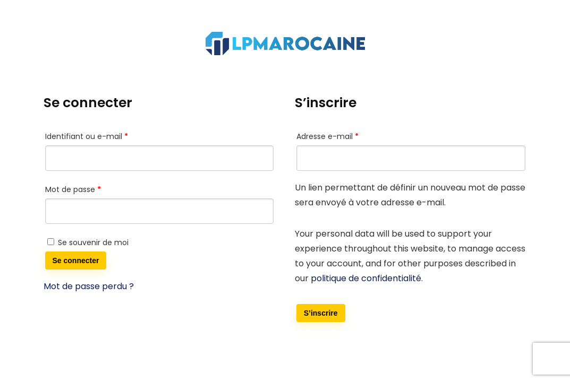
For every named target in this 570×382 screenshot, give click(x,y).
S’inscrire (321, 313)
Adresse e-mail (347, 135)
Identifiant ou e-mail (106, 135)
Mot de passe (93, 188)
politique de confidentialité (366, 278)
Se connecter (76, 260)
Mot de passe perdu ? (89, 286)
